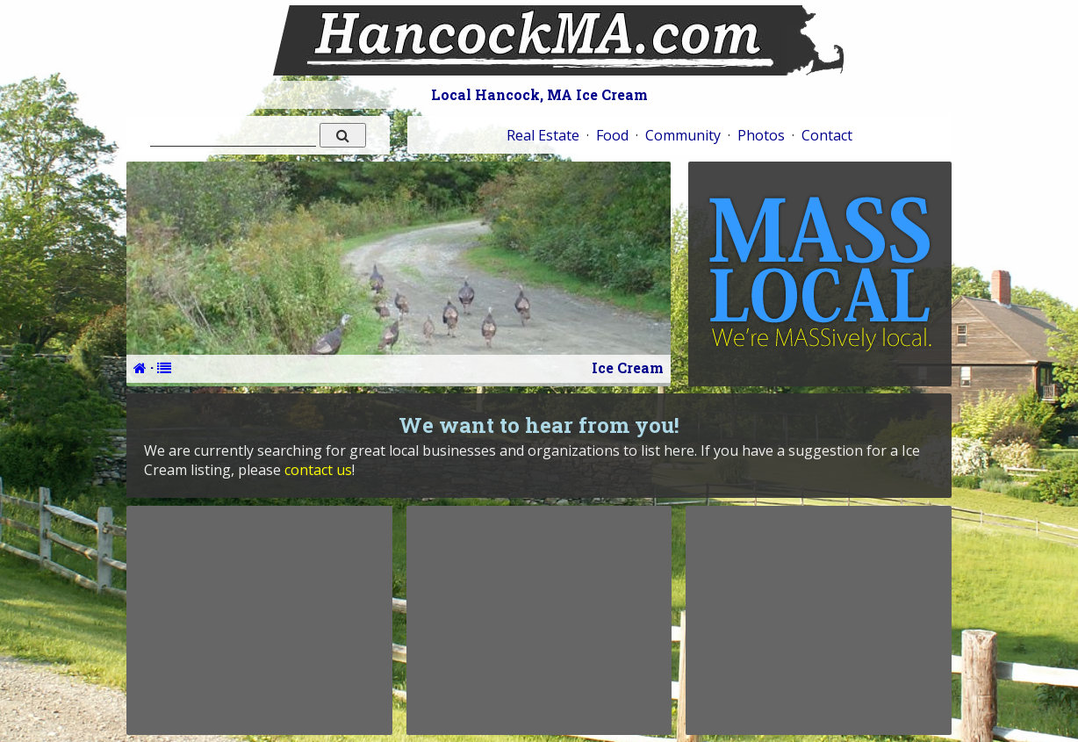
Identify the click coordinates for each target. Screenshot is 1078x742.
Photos (761, 135)
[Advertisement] (259, 620)
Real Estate (543, 135)
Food (612, 135)
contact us (318, 469)
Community (683, 135)
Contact (826, 135)
